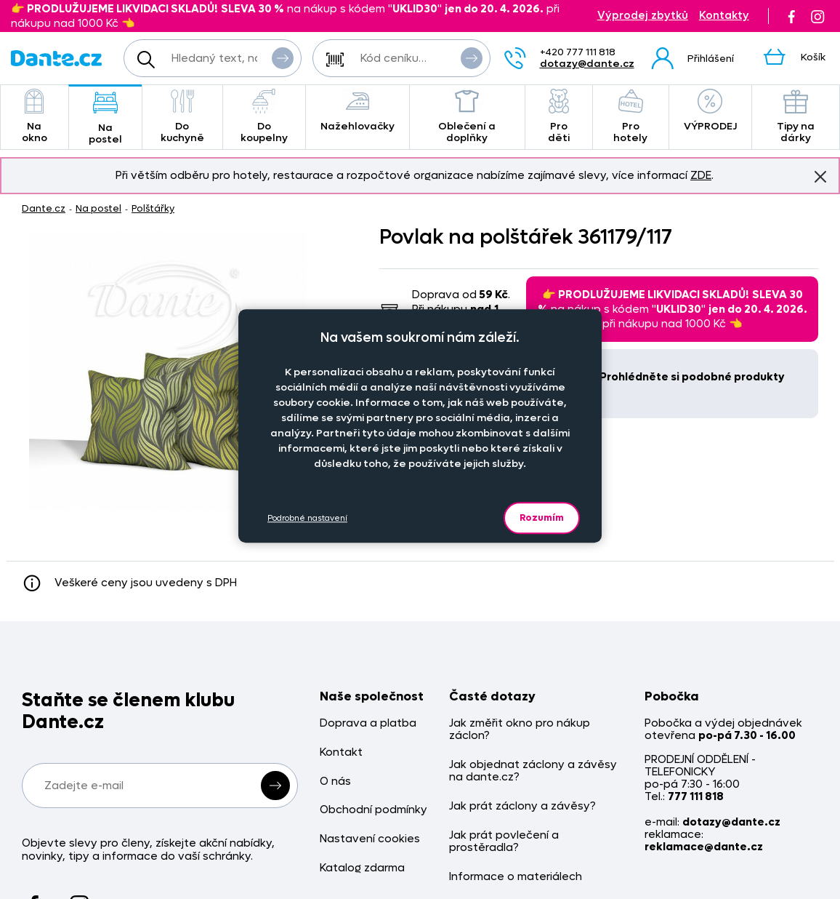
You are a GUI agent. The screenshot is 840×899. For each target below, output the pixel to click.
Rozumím (542, 517)
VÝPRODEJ (710, 111)
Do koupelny (264, 117)
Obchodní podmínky (373, 810)
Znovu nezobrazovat (820, 176)
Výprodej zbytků (642, 15)
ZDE (700, 175)
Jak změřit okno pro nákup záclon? (519, 730)
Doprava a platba (368, 723)
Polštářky (153, 208)
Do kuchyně (182, 117)
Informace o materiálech (515, 877)
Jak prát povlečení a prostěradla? (504, 842)
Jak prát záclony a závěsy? (522, 806)
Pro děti (559, 117)
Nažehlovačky (357, 111)
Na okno (34, 117)
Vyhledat (282, 57)
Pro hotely (630, 117)
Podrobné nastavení (307, 518)
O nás (335, 781)
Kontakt (341, 752)
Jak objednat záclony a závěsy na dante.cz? (533, 771)
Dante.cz (43, 208)
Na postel (105, 118)
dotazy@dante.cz (587, 64)
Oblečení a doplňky (467, 117)
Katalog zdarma (362, 868)
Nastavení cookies (370, 839)
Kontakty (724, 15)
